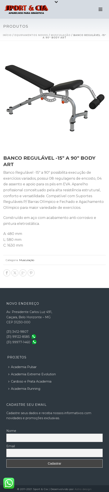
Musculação (60, 35)
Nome (11, 431)
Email (10, 446)
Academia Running (24, 389)
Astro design (83, 489)
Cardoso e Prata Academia (29, 381)
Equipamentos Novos (31, 35)
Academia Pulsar (22, 367)
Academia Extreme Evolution (32, 374)
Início (7, 35)
